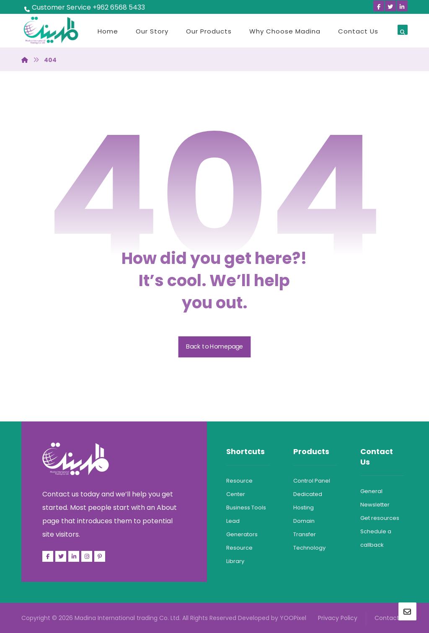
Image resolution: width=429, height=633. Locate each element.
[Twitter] (390, 5)
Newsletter (375, 505)
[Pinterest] (99, 556)
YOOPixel (293, 618)
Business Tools (246, 508)
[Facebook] (378, 5)
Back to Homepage (214, 346)
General (371, 491)
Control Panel (311, 481)
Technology (309, 548)
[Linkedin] (402, 5)
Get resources (379, 518)
